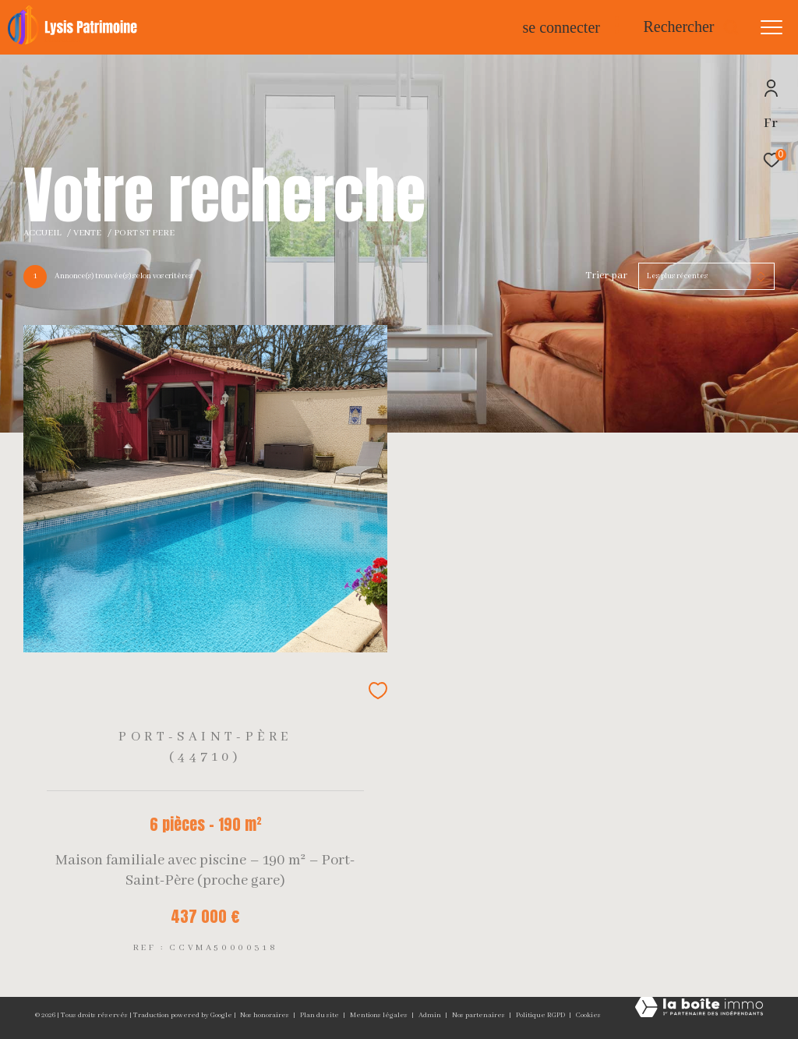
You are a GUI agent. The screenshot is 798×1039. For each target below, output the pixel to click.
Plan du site (320, 1015)
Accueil (42, 233)
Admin (430, 1015)
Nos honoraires (265, 1015)
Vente (87, 233)
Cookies (588, 1015)
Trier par (606, 276)
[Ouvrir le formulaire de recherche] (691, 27)
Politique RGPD (540, 1015)
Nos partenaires (479, 1015)
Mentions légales (379, 1015)
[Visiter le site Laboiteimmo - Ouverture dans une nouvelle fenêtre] (699, 1009)
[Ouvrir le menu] (771, 27)
